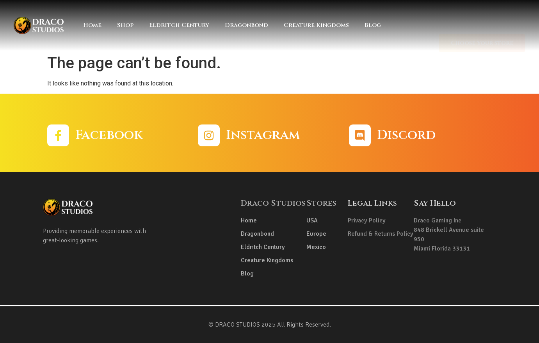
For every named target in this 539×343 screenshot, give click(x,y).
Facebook (108, 135)
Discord (406, 135)
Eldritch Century (179, 25)
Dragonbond (246, 25)
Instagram (263, 135)
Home (92, 25)
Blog (373, 25)
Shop (125, 25)
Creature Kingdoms (316, 25)
